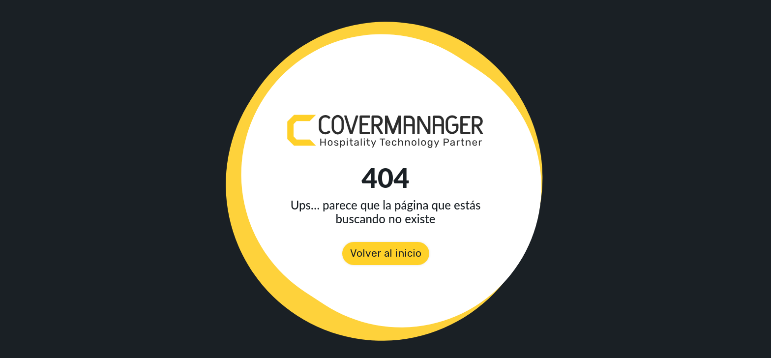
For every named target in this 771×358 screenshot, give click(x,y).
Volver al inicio (385, 253)
